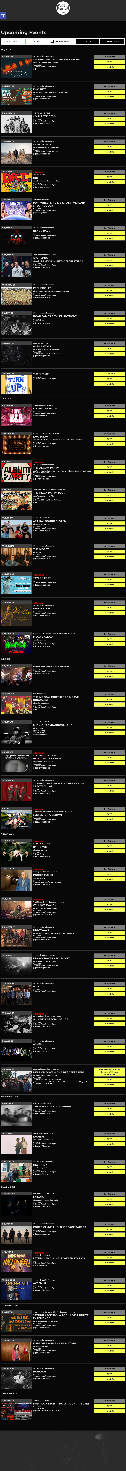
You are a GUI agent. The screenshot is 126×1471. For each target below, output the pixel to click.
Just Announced (62, 41)
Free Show (109, 374)
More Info (109, 67)
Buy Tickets (109, 57)
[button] (3, 15)
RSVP (109, 62)
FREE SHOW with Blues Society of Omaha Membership (109, 1072)
